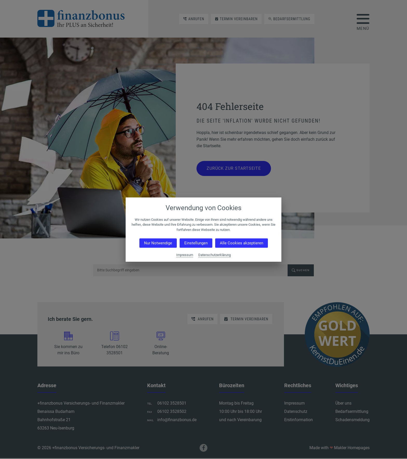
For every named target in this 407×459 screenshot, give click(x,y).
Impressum (184, 255)
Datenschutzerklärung (214, 255)
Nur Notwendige (158, 243)
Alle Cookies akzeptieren (241, 243)
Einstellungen (196, 243)
